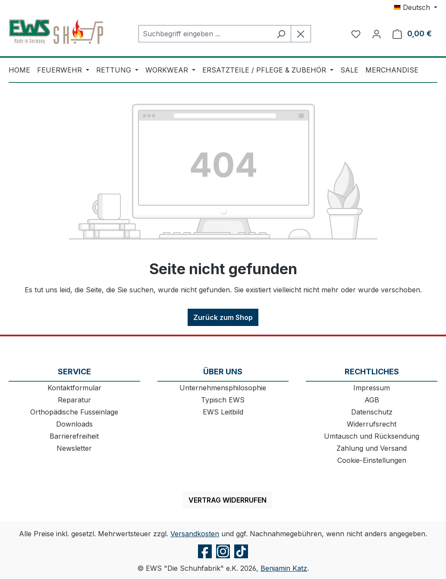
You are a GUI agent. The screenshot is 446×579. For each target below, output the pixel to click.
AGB (371, 399)
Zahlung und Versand (371, 448)
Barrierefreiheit (74, 436)
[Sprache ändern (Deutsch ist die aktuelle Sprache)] (415, 7)
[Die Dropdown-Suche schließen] (301, 33)
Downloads (74, 424)
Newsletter (74, 448)
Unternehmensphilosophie (222, 387)
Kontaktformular (74, 387)
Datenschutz (372, 412)
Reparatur (74, 399)
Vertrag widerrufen (227, 500)
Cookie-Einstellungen (371, 460)
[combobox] (204, 33)
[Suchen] (281, 33)
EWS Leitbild (223, 412)
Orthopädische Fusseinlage (74, 412)
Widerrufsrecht (371, 424)
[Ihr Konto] (376, 33)
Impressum (371, 387)
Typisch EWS (223, 399)
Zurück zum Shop (223, 317)
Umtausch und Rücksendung (371, 436)
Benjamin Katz (284, 568)
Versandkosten (194, 533)
